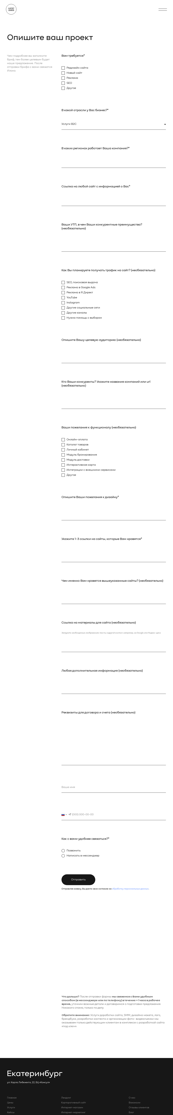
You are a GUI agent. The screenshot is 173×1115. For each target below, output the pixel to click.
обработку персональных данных (130, 889)
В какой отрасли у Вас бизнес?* (84, 110)
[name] (113, 787)
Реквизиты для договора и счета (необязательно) (98, 712)
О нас (132, 1010)
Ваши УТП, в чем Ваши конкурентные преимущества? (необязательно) (101, 226)
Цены (10, 1014)
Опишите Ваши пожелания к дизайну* (90, 497)
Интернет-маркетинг (73, 1024)
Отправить (78, 879)
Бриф (132, 1029)
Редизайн (67, 1034)
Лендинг (66, 1010)
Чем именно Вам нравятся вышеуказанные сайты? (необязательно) (112, 580)
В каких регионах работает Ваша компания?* (95, 148)
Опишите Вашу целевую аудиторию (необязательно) (101, 340)
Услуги (11, 1019)
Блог (9, 1034)
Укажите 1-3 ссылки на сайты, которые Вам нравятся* (101, 539)
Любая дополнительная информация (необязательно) (102, 670)
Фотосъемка (68, 1039)
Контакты (134, 1034)
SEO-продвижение (72, 1044)
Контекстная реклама (73, 1029)
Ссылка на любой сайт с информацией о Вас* (95, 186)
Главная (12, 1010)
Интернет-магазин (72, 1019)
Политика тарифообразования (107, 1067)
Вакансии (134, 1014)
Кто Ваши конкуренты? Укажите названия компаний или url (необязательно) (105, 383)
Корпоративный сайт (73, 1014)
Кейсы (11, 1024)
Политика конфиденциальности (26, 1067)
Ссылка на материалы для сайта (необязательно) (98, 622)
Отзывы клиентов (139, 1019)
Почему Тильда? (16, 1029)
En (130, 1067)
